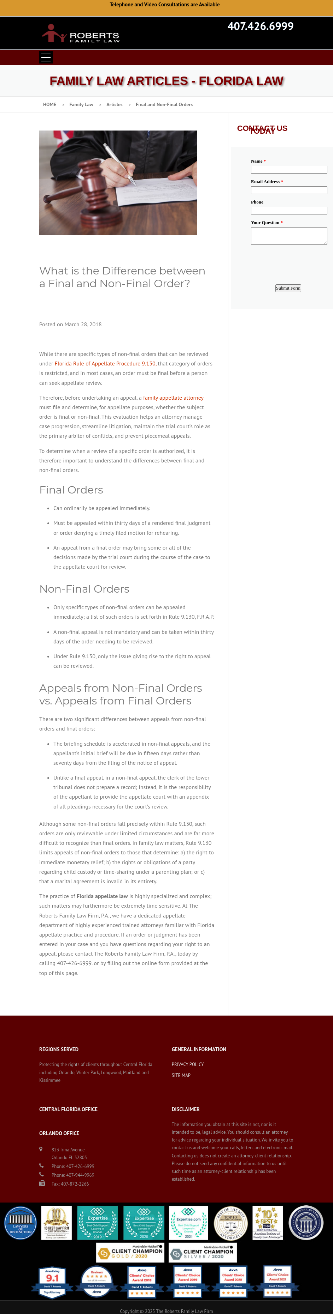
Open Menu (46, 57)
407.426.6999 (261, 25)
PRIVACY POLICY (188, 1064)
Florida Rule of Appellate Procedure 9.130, (105, 363)
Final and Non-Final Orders (164, 104)
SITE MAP (181, 1075)
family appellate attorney (173, 397)
